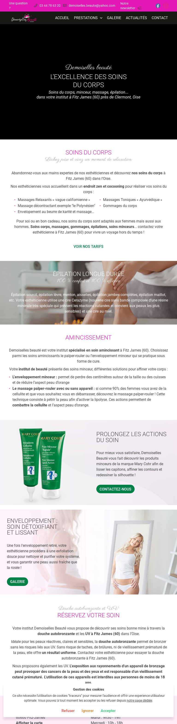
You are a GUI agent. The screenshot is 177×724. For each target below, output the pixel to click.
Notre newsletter (127, 6)
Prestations (86, 18)
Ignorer (88, 711)
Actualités (136, 18)
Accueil (62, 18)
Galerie (114, 18)
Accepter (108, 711)
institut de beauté (33, 369)
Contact (160, 18)
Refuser (68, 711)
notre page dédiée (139, 701)
